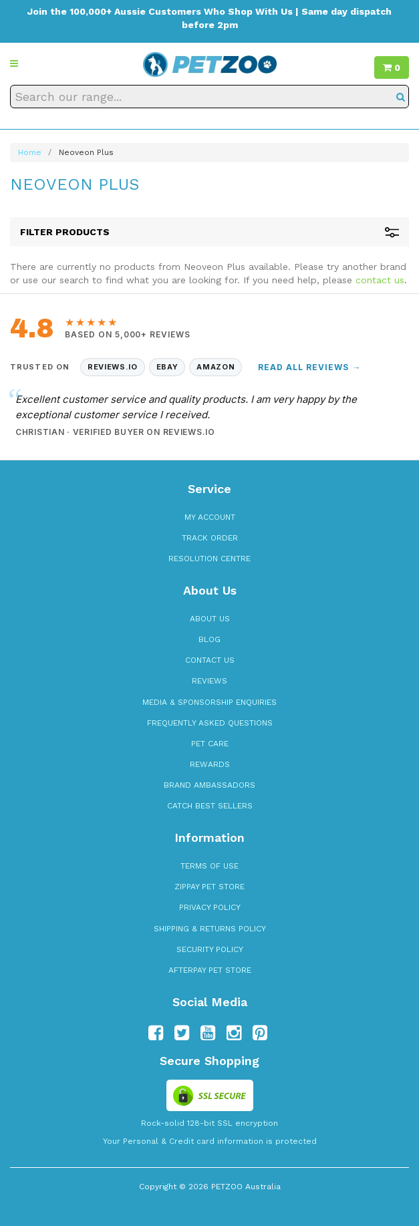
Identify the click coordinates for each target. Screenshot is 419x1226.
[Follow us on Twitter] (181, 1033)
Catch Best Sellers (210, 805)
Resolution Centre (209, 558)
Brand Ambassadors (209, 785)
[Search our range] (209, 96)
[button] (14, 63)
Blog (209, 639)
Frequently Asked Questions (210, 723)
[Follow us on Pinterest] (260, 1033)
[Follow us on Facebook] (155, 1033)
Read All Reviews (309, 367)
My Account (209, 517)
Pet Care (210, 743)
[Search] (400, 96)
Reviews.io (113, 366)
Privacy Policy (210, 907)
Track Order (210, 538)
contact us (380, 280)
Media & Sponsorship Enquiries (209, 702)
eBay (167, 366)
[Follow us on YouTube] (207, 1033)
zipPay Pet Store (209, 886)
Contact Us (210, 660)
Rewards (210, 764)
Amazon (215, 366)
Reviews (209, 680)
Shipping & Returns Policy (210, 928)
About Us (210, 618)
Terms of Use (209, 866)
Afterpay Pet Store (209, 970)
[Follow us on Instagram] (234, 1033)
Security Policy (209, 949)
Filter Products (209, 232)
